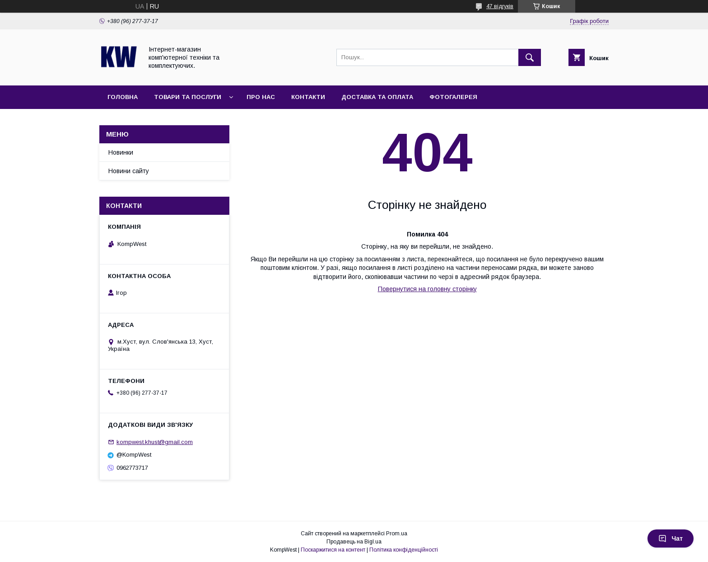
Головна (122, 97)
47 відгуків (499, 6)
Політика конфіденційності (403, 550)
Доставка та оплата (377, 97)
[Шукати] (529, 57)
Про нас (261, 97)
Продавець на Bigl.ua (354, 541)
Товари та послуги (187, 97)
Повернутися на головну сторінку (427, 289)
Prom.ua (396, 533)
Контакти (308, 97)
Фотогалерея (453, 97)
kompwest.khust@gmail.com (154, 442)
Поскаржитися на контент (333, 550)
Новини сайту (128, 171)
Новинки (120, 152)
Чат (670, 538)
